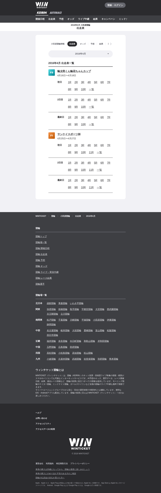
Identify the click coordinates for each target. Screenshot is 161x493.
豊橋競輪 (88, 330)
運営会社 (39, 463)
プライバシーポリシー (80, 463)
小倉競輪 (51, 359)
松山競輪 (88, 353)
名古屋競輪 (52, 330)
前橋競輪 (62, 309)
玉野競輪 (51, 347)
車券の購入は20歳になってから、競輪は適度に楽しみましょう (63, 469)
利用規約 (50, 463)
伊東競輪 (111, 320)
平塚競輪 (86, 320)
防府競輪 (74, 347)
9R (76, 89)
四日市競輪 (52, 335)
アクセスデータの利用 (45, 429)
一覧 (91, 89)
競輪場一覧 (41, 242)
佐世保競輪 (89, 359)
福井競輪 (51, 341)
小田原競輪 (98, 320)
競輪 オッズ (41, 266)
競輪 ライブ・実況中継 (47, 272)
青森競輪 (62, 303)
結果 (95, 19)
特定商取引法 (62, 463)
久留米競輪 (64, 359)
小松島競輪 (64, 353)
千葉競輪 (62, 320)
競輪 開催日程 (43, 248)
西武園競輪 (112, 309)
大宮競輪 (99, 309)
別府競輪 (102, 359)
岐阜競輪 (65, 330)
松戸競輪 (51, 320)
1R (69, 82)
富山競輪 (99, 330)
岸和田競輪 (103, 341)
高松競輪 (51, 353)
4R (89, 82)
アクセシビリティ (43, 424)
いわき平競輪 (76, 303)
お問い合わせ (41, 418)
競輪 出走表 (41, 254)
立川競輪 (65, 314)
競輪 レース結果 (44, 278)
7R (108, 82)
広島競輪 (62, 347)
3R (82, 82)
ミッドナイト (125, 19)
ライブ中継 (83, 19)
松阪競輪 (111, 330)
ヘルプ (38, 413)
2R (76, 82)
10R (83, 89)
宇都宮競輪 (87, 309)
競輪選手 (40, 284)
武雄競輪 (76, 359)
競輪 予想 (40, 260)
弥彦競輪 (51, 309)
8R (69, 89)
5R (95, 82)
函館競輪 (51, 303)
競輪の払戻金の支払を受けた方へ (50, 478)
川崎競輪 (74, 320)
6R (102, 82)
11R (91, 152)
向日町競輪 (75, 341)
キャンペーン (108, 19)
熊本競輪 (113, 359)
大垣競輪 (76, 330)
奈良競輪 (62, 341)
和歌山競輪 (89, 341)
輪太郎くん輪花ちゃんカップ (74, 71)
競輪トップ (41, 236)
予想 (61, 19)
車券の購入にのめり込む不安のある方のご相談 (56, 473)
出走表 (51, 19)
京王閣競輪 (52, 314)
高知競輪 (76, 353)
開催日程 (40, 19)
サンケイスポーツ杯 (69, 134)
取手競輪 (74, 309)
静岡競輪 (51, 324)
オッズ (70, 19)
